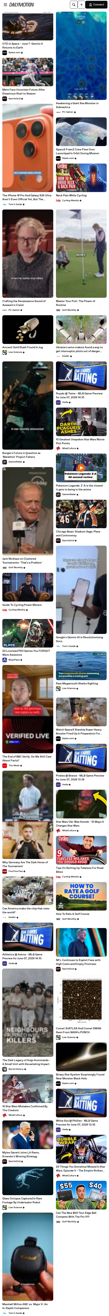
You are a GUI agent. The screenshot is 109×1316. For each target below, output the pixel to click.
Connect (96, 5)
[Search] (74, 5)
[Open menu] (5, 5)
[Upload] (81, 5)
